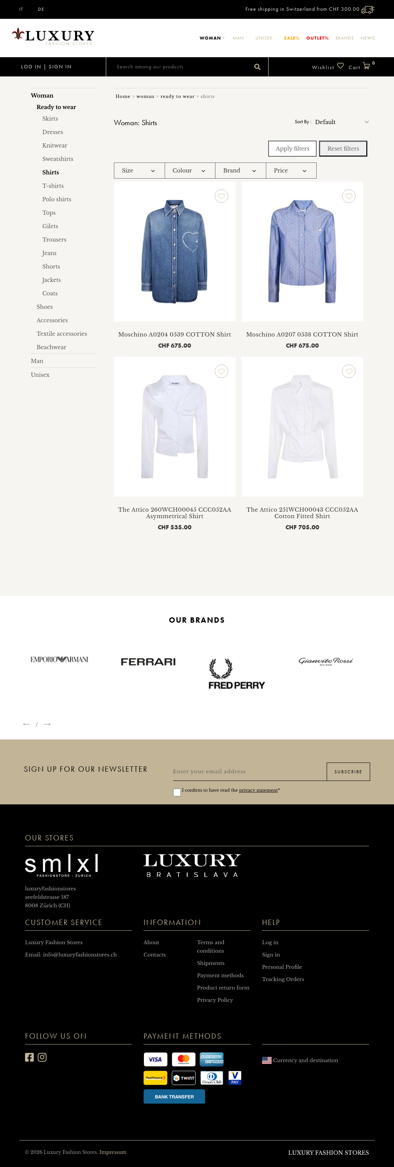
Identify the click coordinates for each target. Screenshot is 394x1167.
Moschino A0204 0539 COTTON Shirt (175, 334)
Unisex (266, 38)
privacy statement (258, 790)
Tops (49, 212)
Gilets (50, 226)
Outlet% (317, 38)
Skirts (50, 118)
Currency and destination (300, 1060)
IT (21, 9)
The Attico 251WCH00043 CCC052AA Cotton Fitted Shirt (302, 513)
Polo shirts (56, 199)
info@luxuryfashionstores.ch (80, 955)
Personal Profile (282, 967)
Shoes (45, 306)
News (368, 38)
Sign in (60, 67)
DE (41, 9)
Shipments (211, 963)
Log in (30, 67)
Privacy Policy (215, 1000)
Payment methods (220, 975)
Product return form (223, 988)
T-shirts (53, 185)
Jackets (51, 280)
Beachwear (52, 347)
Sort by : (303, 121)
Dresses (52, 132)
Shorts (51, 266)
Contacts (155, 955)
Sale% (292, 38)
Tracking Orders (283, 979)
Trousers (54, 239)
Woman (213, 38)
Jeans (49, 253)
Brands (345, 38)
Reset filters (343, 148)
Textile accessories (62, 333)
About (151, 942)
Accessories (52, 320)
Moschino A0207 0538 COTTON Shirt (302, 334)
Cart (362, 66)
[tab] (139, 171)
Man (241, 38)
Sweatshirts (57, 159)
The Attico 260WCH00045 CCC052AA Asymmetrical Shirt (174, 513)
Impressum (112, 1152)
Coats (50, 293)
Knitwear (54, 145)
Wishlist (328, 66)
